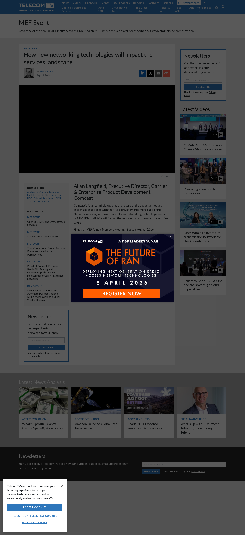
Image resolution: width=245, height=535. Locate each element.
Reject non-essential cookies (34, 515)
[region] (35, 505)
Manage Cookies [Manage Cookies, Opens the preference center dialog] (34, 522)
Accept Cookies (35, 507)
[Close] (62, 485)
